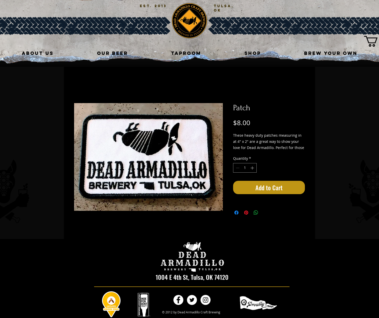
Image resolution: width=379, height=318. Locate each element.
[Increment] (253, 167)
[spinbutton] (245, 167)
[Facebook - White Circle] (178, 300)
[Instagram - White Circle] (206, 300)
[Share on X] (266, 213)
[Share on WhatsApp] (256, 213)
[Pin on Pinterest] (246, 213)
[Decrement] (237, 167)
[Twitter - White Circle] (192, 300)
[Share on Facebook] (236, 213)
